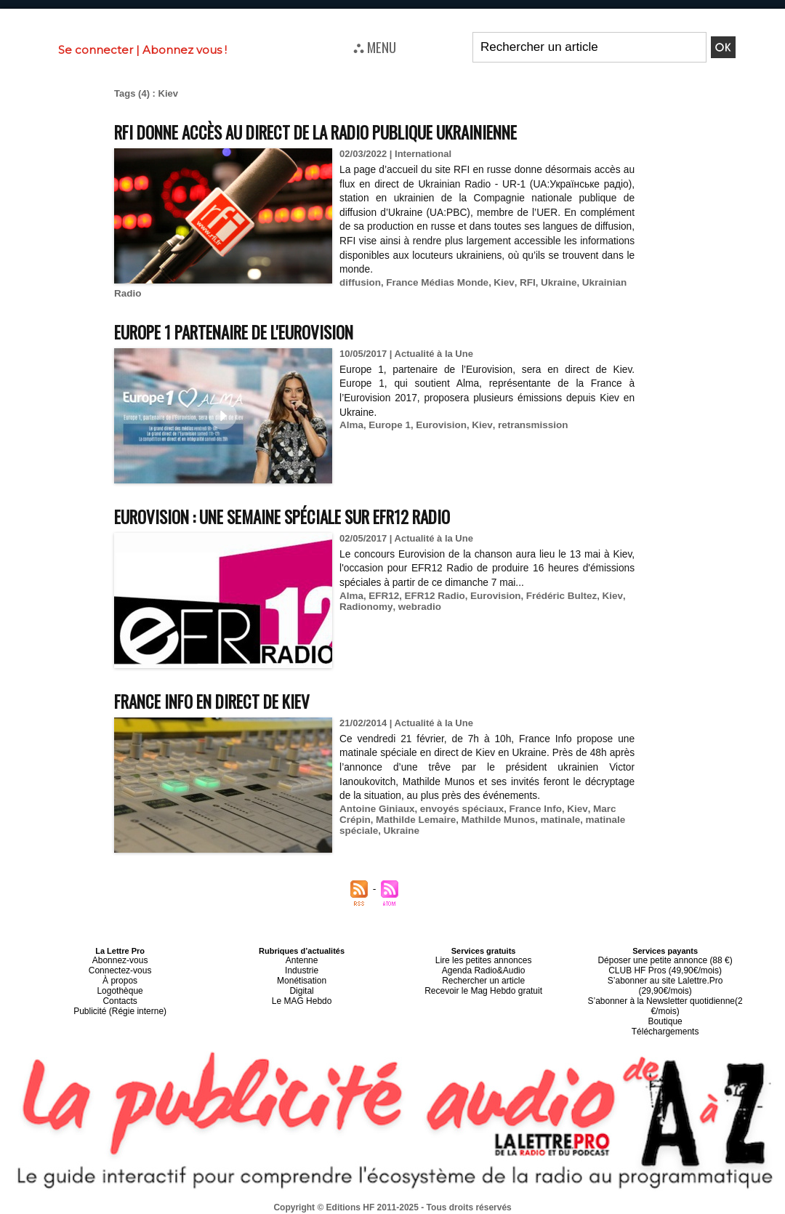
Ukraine (551, 282)
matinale (553, 819)
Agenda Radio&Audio (483, 968)
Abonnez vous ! (184, 50)
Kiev (498, 282)
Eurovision (438, 424)
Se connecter (95, 50)
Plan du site (357, 1207)
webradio (416, 606)
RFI (520, 282)
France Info (529, 808)
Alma (351, 424)
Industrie (301, 968)
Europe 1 (388, 424)
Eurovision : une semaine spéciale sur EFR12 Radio (303, 515)
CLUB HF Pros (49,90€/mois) (665, 968)
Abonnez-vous (119, 959)
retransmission (526, 424)
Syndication (427, 1207)
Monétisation (301, 977)
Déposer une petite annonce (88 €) (665, 959)
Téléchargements (665, 1012)
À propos (120, 977)
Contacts (119, 994)
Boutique (664, 1003)
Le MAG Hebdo (301, 994)
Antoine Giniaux (375, 808)
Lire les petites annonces (483, 959)
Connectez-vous (120, 968)
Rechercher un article (484, 977)
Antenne (302, 959)
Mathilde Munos (492, 819)
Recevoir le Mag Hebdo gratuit (484, 985)
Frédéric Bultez (554, 595)
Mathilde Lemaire (413, 819)
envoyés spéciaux (457, 808)
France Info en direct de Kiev (226, 700)
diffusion (359, 282)
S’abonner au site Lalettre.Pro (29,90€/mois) (665, 977)
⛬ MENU (374, 46)
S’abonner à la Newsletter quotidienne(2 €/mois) (665, 990)
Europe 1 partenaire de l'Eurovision (250, 331)
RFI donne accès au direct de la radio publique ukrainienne (342, 131)
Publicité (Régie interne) (119, 1003)
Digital (302, 985)
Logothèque (120, 985)
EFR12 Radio (432, 595)
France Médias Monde (434, 282)
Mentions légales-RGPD (508, 1197)
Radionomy (364, 606)
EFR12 (382, 595)
